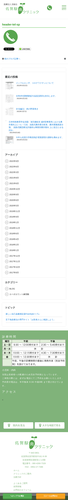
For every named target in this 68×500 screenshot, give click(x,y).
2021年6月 (14, 183)
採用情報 (17, 486)
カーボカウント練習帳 (19, 294)
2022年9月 (14, 161)
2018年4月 (14, 239)
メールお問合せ (51, 496)
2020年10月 (14, 189)
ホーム (16, 470)
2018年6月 (14, 233)
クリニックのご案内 (22, 474)
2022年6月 (14, 166)
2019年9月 (14, 217)
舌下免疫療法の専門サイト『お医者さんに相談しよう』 (30, 319)
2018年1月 (14, 250)
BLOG (12, 289)
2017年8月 (14, 272)
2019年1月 (14, 222)
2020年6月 (14, 200)
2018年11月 (14, 228)
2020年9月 (14, 194)
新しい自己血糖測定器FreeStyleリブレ (23, 314)
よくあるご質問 (20, 483)
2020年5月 (14, 206)
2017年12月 (14, 256)
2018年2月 (14, 245)
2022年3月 (14, 172)
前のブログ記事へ (12, 59)
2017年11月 (14, 261)
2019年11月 (14, 211)
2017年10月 (14, 267)
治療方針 (17, 477)
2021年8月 (14, 178)
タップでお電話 (17, 496)
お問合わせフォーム (22, 490)
